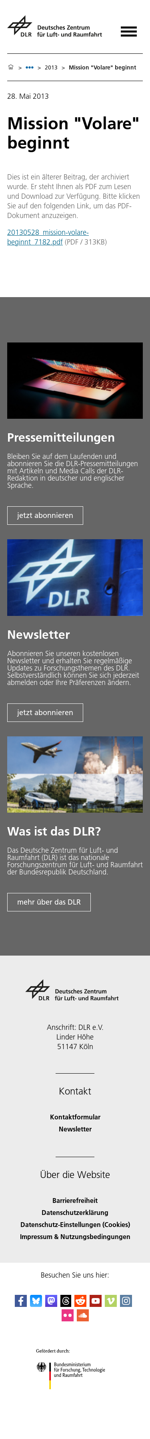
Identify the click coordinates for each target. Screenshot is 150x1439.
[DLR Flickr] (68, 1318)
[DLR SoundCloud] (83, 1318)
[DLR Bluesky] (36, 1304)
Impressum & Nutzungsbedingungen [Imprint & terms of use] (75, 1236)
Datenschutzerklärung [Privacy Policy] (75, 1212)
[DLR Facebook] (21, 1304)
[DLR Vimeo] (111, 1304)
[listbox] (30, 67)
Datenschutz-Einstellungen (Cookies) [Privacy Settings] (75, 1224)
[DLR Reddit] (80, 1304)
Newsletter (75, 1129)
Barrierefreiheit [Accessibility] (75, 1200)
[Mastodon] (51, 1304)
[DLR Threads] (66, 1304)
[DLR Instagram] (126, 1304)
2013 (51, 67)
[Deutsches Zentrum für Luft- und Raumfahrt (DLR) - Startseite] (57, 29)
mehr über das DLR (49, 902)
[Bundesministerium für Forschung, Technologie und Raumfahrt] (75, 1396)
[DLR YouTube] (96, 1304)
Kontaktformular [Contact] (75, 1117)
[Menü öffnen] (129, 29)
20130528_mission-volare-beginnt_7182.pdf (48, 237)
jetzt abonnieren (45, 515)
